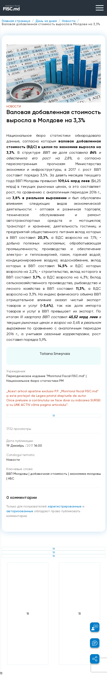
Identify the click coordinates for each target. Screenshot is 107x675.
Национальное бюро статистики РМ (35, 381)
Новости (68, 20)
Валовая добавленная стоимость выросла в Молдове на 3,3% (51, 24)
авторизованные (20, 511)
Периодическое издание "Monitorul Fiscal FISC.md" (45, 376)
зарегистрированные (64, 506)
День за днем (46, 20)
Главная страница (16, 20)
